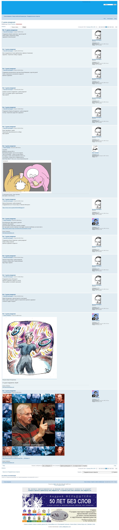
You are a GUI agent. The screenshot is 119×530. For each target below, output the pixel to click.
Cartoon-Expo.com (81, 524)
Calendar (89, 524)
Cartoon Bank (73, 524)
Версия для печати (113, 16)
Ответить (5, 27)
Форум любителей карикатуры (19, 16)
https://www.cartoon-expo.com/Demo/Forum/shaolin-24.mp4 (16, 228)
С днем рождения (8, 22)
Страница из (90, 468)
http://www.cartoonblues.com (8, 232)
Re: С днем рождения (9, 30)
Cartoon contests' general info (40, 524)
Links (94, 524)
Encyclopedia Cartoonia (63, 524)
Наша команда (87, 481)
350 (110, 468)
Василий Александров (8, 31)
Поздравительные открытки (33, 16)
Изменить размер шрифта (115, 16)
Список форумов (8, 16)
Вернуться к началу (116, 46)
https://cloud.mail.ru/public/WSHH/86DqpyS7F (13, 207)
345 (99, 468)
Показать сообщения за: (42, 465)
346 (101, 468)
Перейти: (80, 472)
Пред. (4, 465)
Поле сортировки (62, 465)
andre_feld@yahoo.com (65, 526)
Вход (115, 18)
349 (108, 468)
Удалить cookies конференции (97, 481)
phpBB (54, 484)
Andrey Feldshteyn (12, 24)
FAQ (105, 18)
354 (116, 468)
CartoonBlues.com (52, 524)
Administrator (19, 24)
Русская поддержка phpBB (59, 485)
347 (104, 468)
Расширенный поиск (86, 1)
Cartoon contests (28, 524)
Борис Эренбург (7, 147)
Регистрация (110, 18)
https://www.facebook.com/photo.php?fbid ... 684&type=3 (16, 458)
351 (112, 468)
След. (115, 465)
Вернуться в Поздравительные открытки (11, 471)
